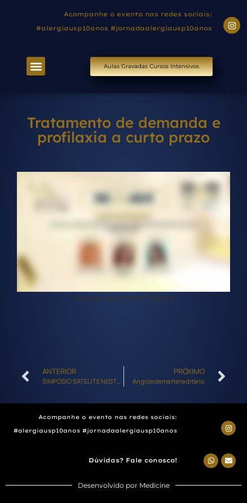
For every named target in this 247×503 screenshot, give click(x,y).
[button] (36, 66)
